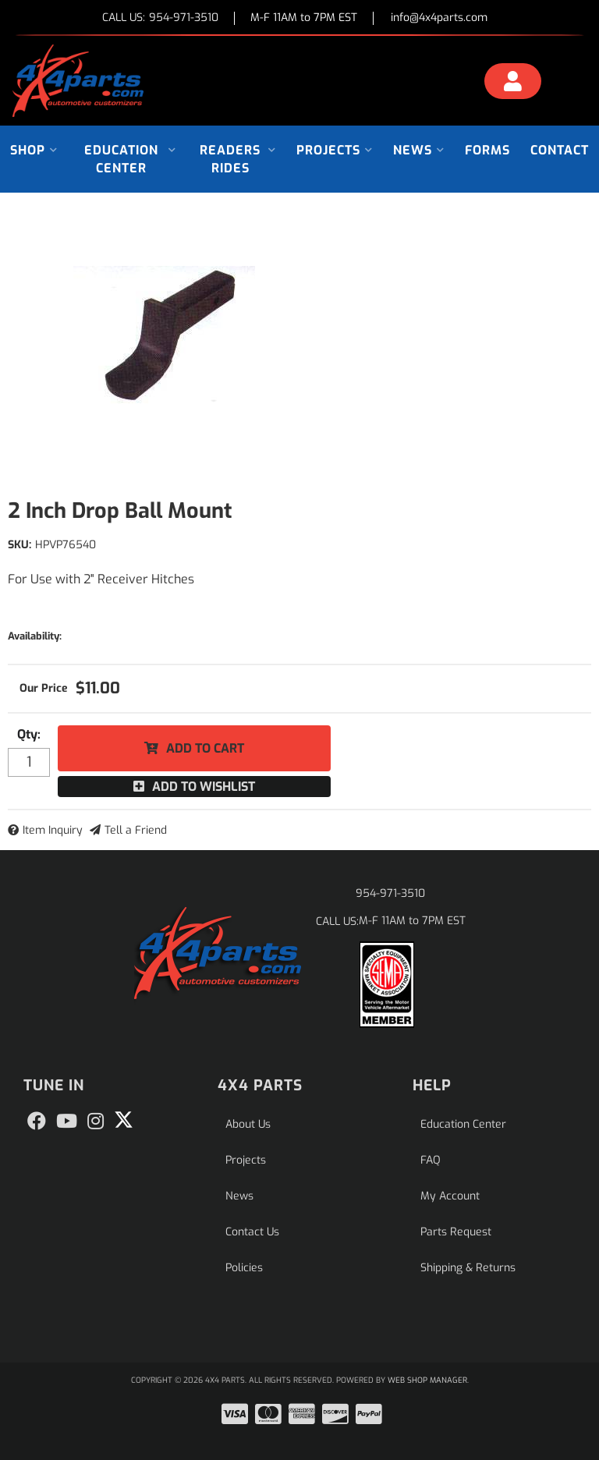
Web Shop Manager (427, 1380)
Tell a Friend (136, 830)
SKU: (19, 544)
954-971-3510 (390, 893)
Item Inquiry (53, 830)
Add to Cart (205, 748)
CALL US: (160, 18)
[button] (34, 150)
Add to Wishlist (203, 786)
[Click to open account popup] (512, 83)
